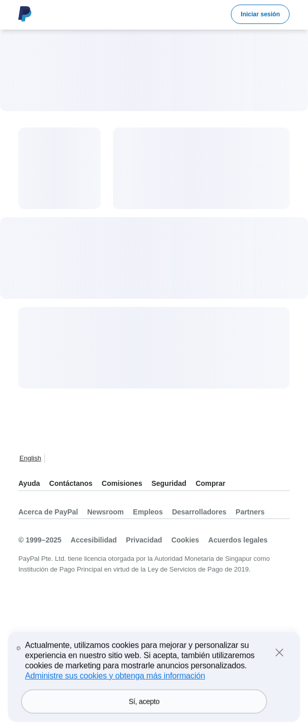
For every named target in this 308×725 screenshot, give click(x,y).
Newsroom (105, 512)
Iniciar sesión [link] (260, 14)
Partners (250, 512)
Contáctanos (70, 483)
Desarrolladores (199, 512)
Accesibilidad (93, 540)
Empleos (147, 512)
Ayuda (29, 483)
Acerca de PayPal (48, 512)
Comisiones (122, 483)
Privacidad (144, 540)
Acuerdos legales (238, 540)
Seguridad (168, 483)
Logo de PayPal (25, 13)
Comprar (210, 483)
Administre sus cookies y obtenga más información (115, 689)
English (30, 458)
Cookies (185, 540)
